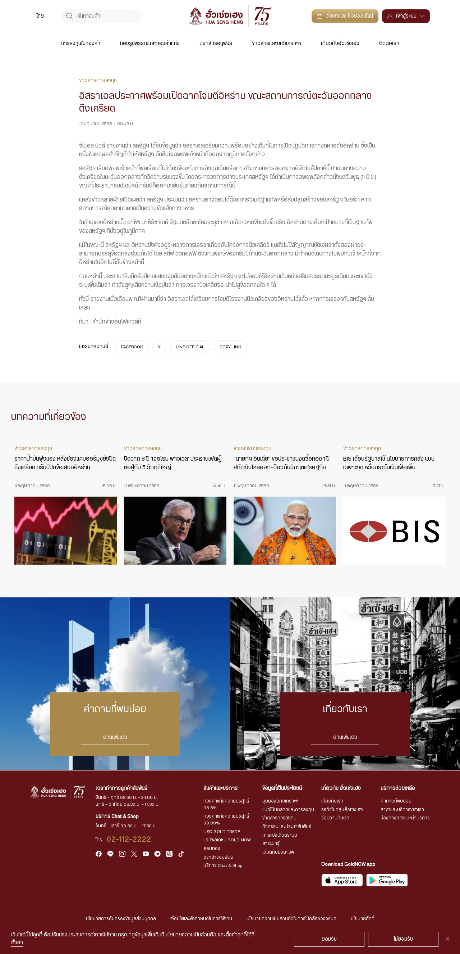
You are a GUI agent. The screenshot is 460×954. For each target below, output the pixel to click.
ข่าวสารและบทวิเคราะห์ (276, 43)
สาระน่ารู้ (271, 843)
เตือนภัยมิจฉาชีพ (278, 852)
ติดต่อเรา (389, 43)
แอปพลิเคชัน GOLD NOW (227, 840)
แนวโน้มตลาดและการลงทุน (288, 810)
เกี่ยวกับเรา (332, 801)
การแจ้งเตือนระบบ (279, 835)
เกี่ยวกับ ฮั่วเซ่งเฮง (341, 788)
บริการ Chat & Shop (223, 865)
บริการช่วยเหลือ (398, 788)
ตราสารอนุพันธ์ (215, 43)
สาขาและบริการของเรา (402, 810)
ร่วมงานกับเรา (335, 818)
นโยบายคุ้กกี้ (362, 919)
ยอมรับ (329, 939)
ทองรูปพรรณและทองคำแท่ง (150, 43)
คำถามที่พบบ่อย (396, 801)
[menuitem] (40, 16)
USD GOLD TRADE (221, 831)
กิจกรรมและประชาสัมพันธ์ (286, 826)
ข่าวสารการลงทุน (279, 818)
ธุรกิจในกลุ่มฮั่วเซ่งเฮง (342, 810)
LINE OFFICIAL (190, 347)
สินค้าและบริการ (220, 788)
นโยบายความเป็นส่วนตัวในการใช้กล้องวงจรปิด (291, 919)
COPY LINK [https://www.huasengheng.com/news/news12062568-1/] (230, 347)
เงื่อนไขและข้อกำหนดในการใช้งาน (201, 919)
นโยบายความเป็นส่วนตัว (191, 934)
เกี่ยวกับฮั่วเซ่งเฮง (340, 43)
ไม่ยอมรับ (403, 939)
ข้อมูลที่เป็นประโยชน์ (282, 788)
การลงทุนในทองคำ (80, 43)
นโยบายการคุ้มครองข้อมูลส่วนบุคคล (121, 919)
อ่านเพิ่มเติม (115, 737)
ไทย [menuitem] (40, 16)
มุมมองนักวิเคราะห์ (280, 801)
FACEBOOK (132, 347)
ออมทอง (211, 848)
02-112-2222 (129, 839)
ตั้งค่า (17, 942)
